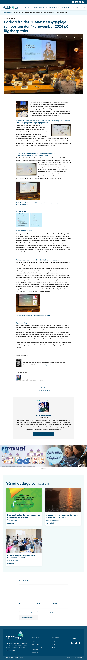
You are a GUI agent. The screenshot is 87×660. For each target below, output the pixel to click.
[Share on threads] (41, 390)
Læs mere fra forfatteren (43, 434)
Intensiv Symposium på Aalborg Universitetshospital (21, 556)
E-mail (38, 603)
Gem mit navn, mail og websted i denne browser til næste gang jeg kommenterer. (40, 612)
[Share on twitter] (39, 390)
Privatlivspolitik (78, 657)
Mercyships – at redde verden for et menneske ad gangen (62, 515)
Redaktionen (35, 652)
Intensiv (53, 644)
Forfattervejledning (52, 7)
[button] (85, 7)
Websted (55, 603)
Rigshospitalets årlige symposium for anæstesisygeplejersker (23, 515)
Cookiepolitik (69, 657)
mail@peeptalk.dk (10, 650)
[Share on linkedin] (43, 390)
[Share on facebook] (37, 390)
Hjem (4, 12)
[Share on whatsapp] (45, 390)
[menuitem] (28, 7)
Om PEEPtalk (77, 7)
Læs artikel (11, 523)
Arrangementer (39, 7)
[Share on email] (50, 390)
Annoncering (65, 7)
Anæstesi (9, 12)
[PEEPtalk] (11, 7)
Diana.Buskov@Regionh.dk (43, 365)
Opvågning (54, 647)
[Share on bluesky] (48, 390)
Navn (21, 603)
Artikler (28, 7)
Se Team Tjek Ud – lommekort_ (25, 230)
